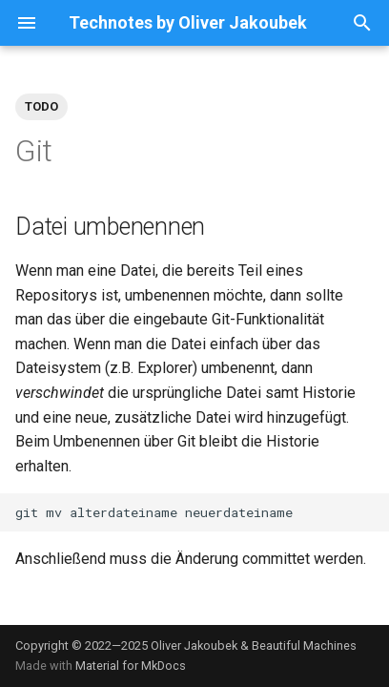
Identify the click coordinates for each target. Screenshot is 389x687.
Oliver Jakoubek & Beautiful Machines (254, 645)
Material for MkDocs (130, 665)
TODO (41, 106)
